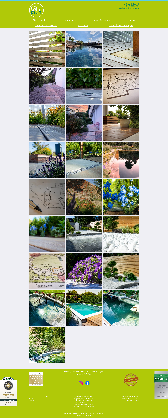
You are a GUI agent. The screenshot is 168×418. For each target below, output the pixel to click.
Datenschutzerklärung (82, 415)
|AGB (91, 415)
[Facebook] (87, 383)
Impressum (100, 413)
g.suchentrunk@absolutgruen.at (84, 404)
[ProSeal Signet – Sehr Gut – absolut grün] (8, 390)
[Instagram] (80, 383)
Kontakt (92, 413)
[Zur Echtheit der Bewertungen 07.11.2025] (8, 403)
